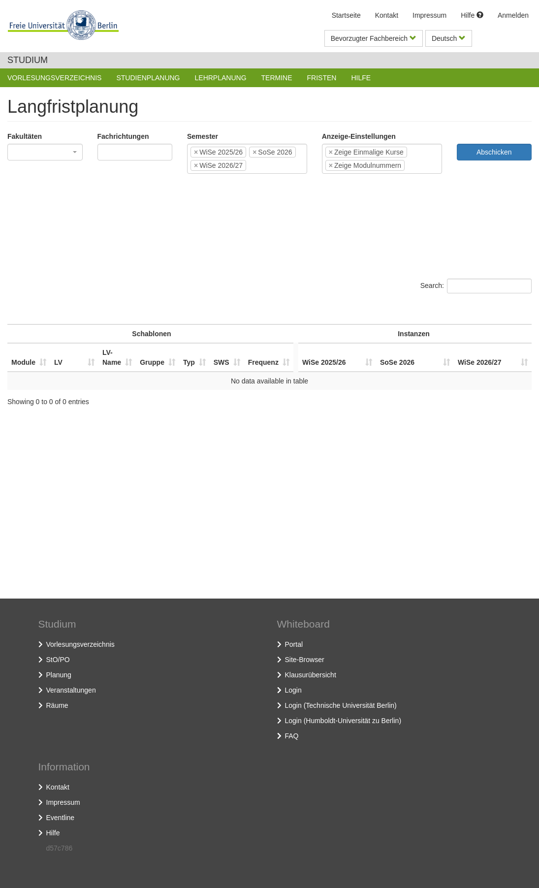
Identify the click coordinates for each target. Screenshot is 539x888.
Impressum (429, 15)
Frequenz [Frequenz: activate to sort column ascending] (263, 362)
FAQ (292, 736)
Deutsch (449, 38)
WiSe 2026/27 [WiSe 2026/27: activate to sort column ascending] (480, 362)
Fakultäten (24, 136)
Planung (58, 675)
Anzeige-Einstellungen (359, 136)
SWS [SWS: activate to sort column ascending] (221, 362)
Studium (27, 60)
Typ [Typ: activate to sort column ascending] (189, 362)
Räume (57, 705)
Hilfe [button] (361, 78)
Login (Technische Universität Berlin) (341, 705)
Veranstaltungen (71, 690)
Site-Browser (304, 660)
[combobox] (45, 152)
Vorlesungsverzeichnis (80, 644)
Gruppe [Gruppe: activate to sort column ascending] (152, 362)
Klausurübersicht (310, 675)
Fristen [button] (322, 78)
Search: (476, 286)
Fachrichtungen (123, 136)
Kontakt (386, 15)
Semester (202, 136)
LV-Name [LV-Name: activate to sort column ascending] (111, 357)
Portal (294, 644)
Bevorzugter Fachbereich (373, 38)
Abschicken (494, 152)
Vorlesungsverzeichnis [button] (54, 78)
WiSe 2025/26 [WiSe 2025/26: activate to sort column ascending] (324, 362)
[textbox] (115, 152)
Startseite (346, 15)
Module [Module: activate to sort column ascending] (23, 362)
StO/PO (58, 660)
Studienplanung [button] (148, 78)
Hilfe (472, 15)
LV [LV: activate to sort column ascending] (58, 362)
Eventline (60, 818)
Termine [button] (276, 78)
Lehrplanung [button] (221, 78)
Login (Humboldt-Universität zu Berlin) (343, 721)
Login (293, 690)
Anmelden (513, 15)
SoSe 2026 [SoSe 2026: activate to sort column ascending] (397, 362)
